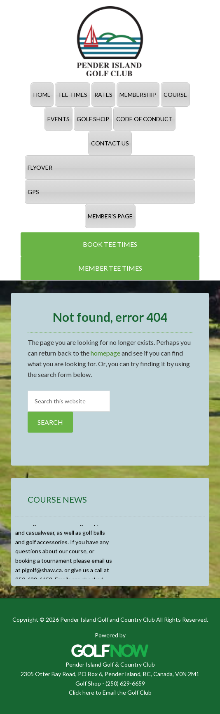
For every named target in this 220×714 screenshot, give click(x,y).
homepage (105, 353)
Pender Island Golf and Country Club (110, 41)
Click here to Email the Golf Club (110, 692)
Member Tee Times (110, 268)
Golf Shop (88, 683)
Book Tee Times (110, 244)
